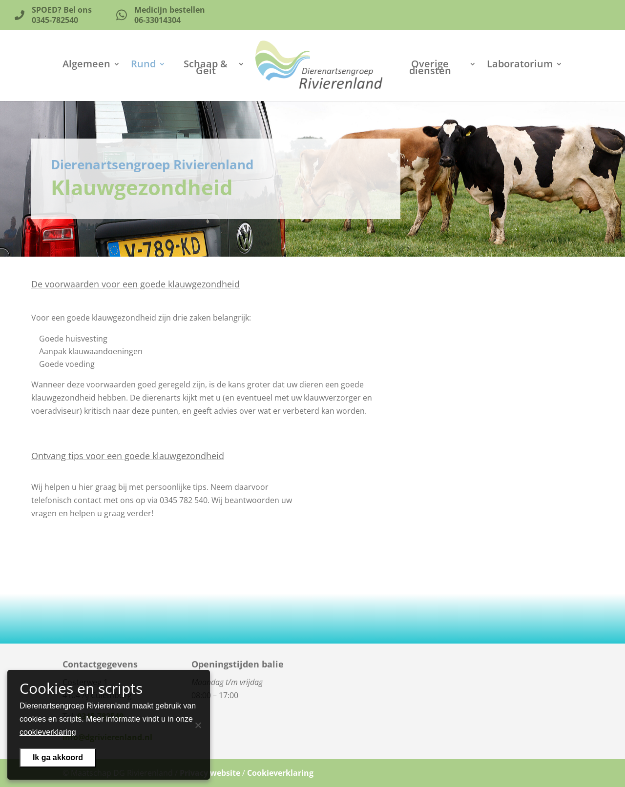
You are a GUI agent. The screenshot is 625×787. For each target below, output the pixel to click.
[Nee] (198, 725)
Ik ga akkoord (58, 757)
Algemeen (86, 65)
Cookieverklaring (280, 772)
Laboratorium (520, 65)
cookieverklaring (48, 732)
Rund (143, 65)
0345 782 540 (184, 500)
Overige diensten (430, 69)
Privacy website (210, 772)
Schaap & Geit (206, 69)
